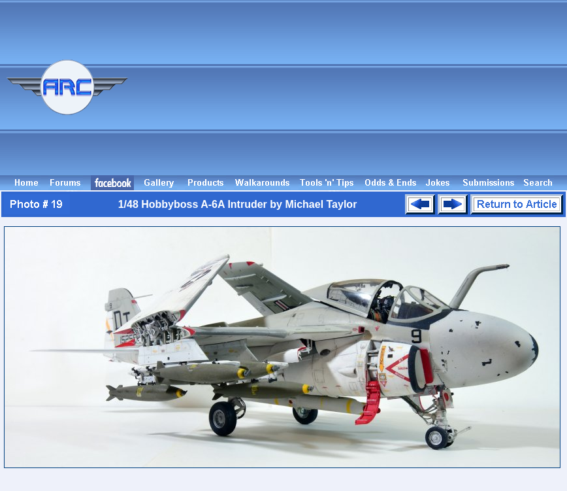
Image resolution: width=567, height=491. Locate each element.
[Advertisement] (462, 93)
